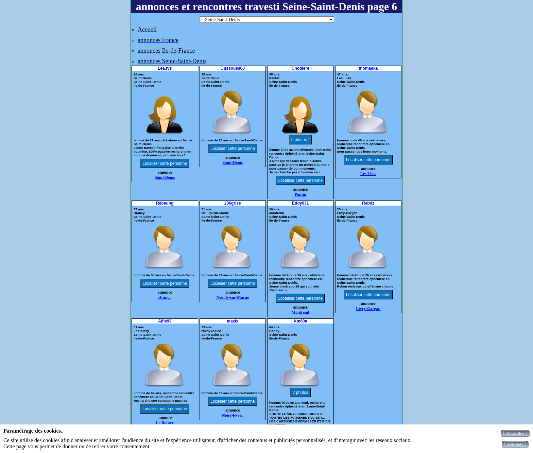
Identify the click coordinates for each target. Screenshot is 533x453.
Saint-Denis (165, 177)
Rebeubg (164, 203)
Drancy (164, 297)
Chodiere (300, 68)
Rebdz (368, 203)
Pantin (300, 194)
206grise (232, 203)
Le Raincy (165, 422)
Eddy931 (300, 203)
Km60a (300, 321)
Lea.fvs (165, 68)
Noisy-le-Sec (232, 415)
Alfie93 (164, 321)
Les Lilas (368, 173)
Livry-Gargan (368, 308)
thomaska (368, 68)
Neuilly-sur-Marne (232, 297)
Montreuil (300, 312)
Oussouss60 (233, 68)
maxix (232, 321)
